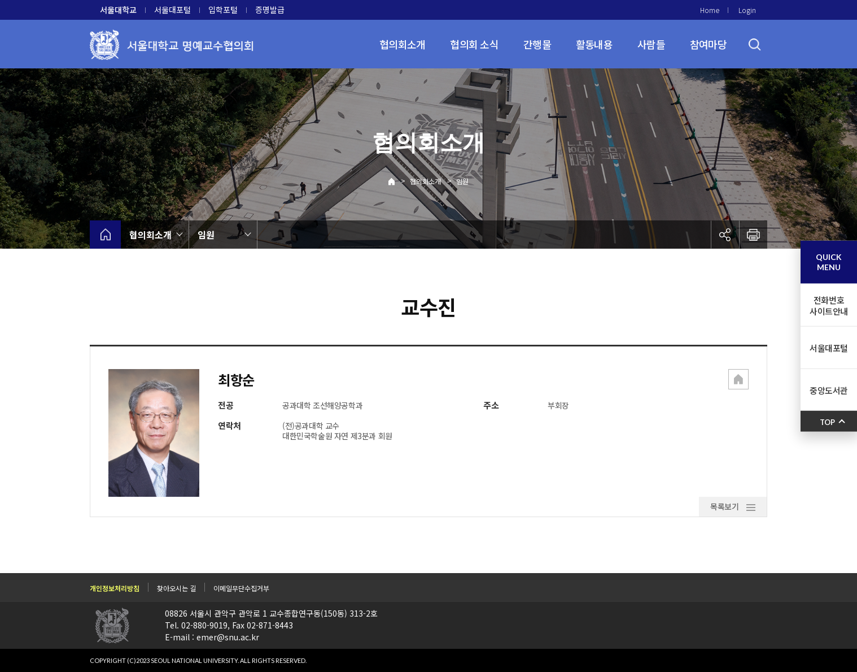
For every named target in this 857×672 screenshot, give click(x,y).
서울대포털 (172, 9)
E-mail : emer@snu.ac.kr (212, 636)
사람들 (651, 44)
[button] (738, 380)
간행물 (537, 44)
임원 (462, 181)
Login (747, 10)
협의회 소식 (474, 44)
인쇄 (753, 234)
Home (709, 10)
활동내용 (594, 44)
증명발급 (270, 9)
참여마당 (708, 44)
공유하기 (725, 234)
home (105, 234)
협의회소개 (402, 44)
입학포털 (223, 9)
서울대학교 (118, 9)
